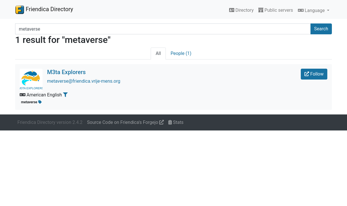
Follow (314, 74)
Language (312, 10)
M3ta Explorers (66, 72)
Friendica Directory (44, 9)
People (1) (181, 53)
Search (321, 28)
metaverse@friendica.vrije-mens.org (83, 81)
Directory (241, 10)
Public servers (275, 10)
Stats (175, 122)
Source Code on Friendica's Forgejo (125, 122)
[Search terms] (163, 28)
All (158, 53)
